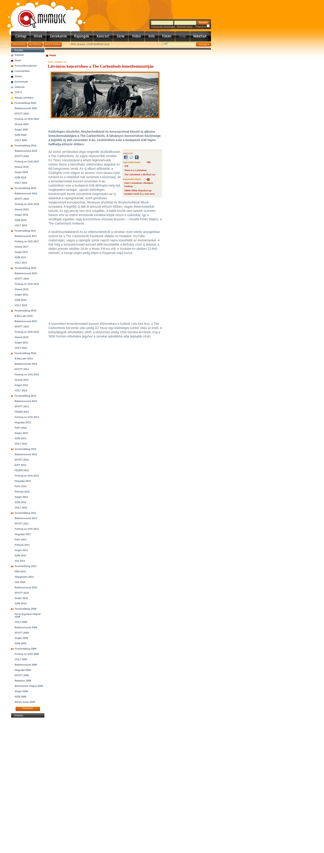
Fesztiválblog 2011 (25, 513)
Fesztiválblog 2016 (25, 268)
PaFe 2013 (21, 427)
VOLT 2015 (21, 348)
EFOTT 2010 (22, 592)
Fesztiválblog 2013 (25, 395)
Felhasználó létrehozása (163, 26)
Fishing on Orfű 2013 (27, 417)
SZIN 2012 (20, 502)
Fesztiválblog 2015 (25, 310)
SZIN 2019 (20, 177)
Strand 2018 (21, 209)
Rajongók (82, 36)
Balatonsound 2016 (26, 273)
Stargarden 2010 (24, 576)
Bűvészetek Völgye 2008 (29, 686)
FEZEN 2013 (22, 411)
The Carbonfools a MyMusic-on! (139, 174)
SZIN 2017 (20, 257)
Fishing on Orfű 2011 (27, 529)
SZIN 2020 (20, 135)
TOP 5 (18, 92)
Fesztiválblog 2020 (25, 103)
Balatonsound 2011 (26, 518)
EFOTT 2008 (22, 675)
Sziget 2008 (21, 691)
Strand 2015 (21, 337)
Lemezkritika (22, 71)
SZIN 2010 (20, 603)
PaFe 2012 (21, 486)
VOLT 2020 (21, 140)
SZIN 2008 (20, 696)
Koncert (103, 36)
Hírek (38, 36)
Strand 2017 (21, 246)
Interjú (18, 76)
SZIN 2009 (20, 643)
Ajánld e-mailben (53, 44)
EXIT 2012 (20, 465)
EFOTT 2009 (22, 632)
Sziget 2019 (21, 172)
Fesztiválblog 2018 (25, 188)
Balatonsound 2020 (26, 108)
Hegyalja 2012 (23, 481)
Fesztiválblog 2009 (25, 608)
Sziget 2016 (21, 294)
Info (152, 36)
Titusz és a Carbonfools (135, 170)
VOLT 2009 (21, 622)
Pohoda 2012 (22, 491)
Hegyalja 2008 (23, 670)
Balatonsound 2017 (26, 236)
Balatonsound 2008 (26, 664)
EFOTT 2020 (22, 113)
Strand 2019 (21, 166)
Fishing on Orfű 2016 (27, 284)
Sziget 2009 (21, 638)
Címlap (20, 36)
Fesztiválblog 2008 (25, 648)
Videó (136, 36)
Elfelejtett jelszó (184, 26)
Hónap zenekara (24, 97)
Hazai (18, 60)
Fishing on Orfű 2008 (27, 654)
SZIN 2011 (20, 555)
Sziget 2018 (21, 214)
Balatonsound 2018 (26, 193)
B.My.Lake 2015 (24, 316)
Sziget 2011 (21, 550)
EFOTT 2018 (22, 198)
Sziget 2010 (21, 598)
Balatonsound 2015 (26, 321)
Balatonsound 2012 (26, 454)
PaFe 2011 (21, 539)
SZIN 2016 (20, 300)
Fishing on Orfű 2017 (27, 241)
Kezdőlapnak (35, 44)
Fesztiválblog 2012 (25, 449)
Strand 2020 (21, 124)
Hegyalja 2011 (23, 534)
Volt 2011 (20, 560)
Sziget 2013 (21, 433)
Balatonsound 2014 (26, 363)
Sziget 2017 (21, 252)
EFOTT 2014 (22, 369)
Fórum (167, 36)
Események (21, 81)
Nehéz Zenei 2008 (25, 702)
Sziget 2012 (21, 497)
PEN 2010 (20, 571)
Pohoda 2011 (22, 545)
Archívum (28, 708)
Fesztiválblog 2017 (25, 230)
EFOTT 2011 (22, 523)
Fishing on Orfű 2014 (27, 374)
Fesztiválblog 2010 (25, 566)
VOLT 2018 (21, 225)
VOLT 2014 (21, 390)
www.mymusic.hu (38, 14)
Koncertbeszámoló (25, 65)
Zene (120, 36)
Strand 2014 (21, 379)
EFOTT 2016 (22, 278)
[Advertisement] (27, 785)
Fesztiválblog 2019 (25, 145)
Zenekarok (58, 36)
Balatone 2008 (23, 680)
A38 (126, 166)
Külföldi (19, 55)
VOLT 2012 (21, 507)
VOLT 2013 (21, 443)
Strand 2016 (21, 289)
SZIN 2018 (20, 220)
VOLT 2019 (21, 182)
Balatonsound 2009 (26, 627)
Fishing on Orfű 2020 (27, 119)
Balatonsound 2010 (26, 587)
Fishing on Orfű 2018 (27, 204)
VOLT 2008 (21, 659)
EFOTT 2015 (22, 326)
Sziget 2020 (21, 129)
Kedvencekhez (19, 44)
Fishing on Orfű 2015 (27, 332)
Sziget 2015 (21, 342)
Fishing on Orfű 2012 (27, 475)
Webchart (200, 36)
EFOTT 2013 (22, 406)
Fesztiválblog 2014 (25, 353)
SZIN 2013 (20, 438)
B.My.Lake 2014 (24, 358)
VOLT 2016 (21, 305)
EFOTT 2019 (22, 156)
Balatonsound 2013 (26, 401)
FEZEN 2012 (22, 470)
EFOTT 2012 (22, 459)
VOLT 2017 (21, 262)
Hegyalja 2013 (23, 422)
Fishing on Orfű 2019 (27, 161)
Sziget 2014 (21, 385)
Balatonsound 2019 (26, 151)
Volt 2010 (20, 582)
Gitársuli (20, 87)
